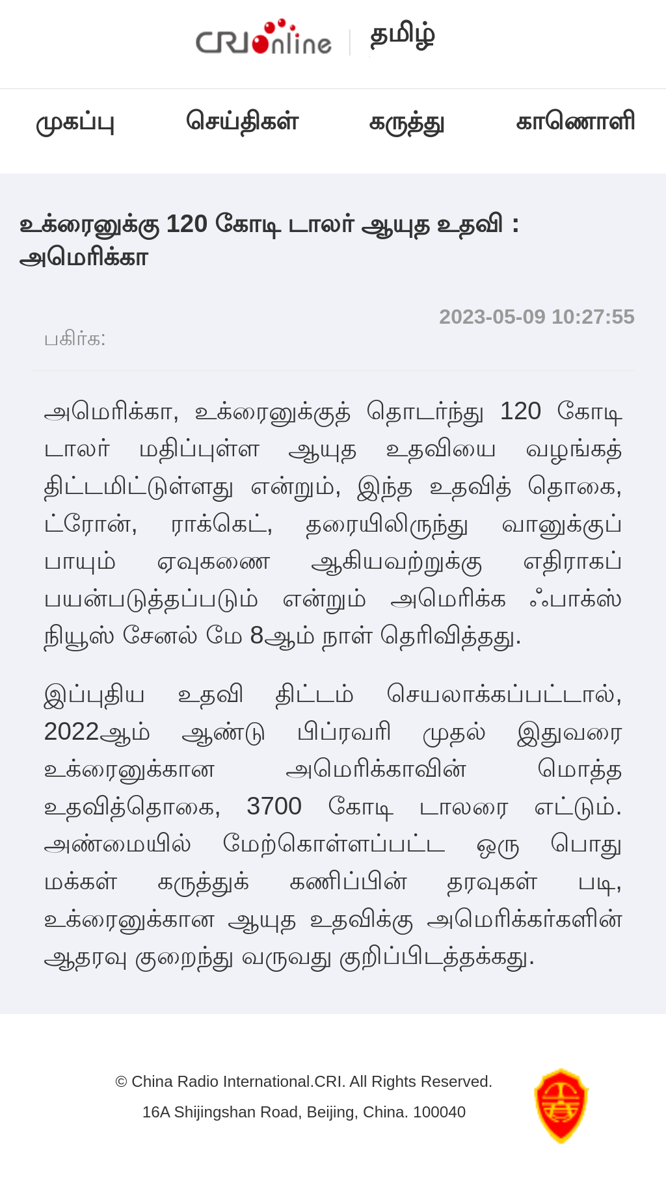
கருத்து (407, 121)
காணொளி (579, 121)
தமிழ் (402, 32)
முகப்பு (74, 121)
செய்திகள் (241, 121)
